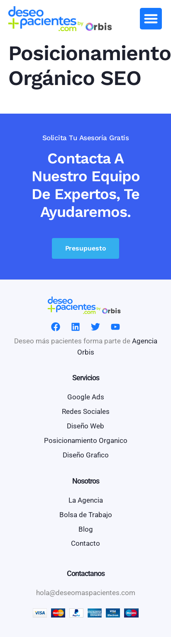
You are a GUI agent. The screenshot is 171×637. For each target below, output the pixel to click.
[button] (151, 19)
